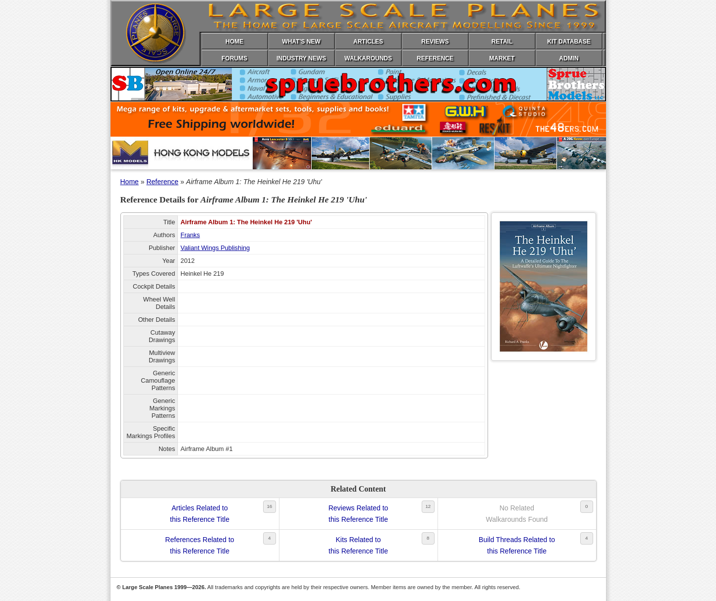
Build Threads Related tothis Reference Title (517, 545)
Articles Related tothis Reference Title (199, 513)
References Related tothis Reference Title (199, 545)
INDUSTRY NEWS (301, 58)
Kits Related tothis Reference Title (358, 545)
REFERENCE (435, 58)
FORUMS (234, 58)
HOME (234, 41)
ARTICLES (368, 41)
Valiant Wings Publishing (215, 247)
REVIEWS (434, 41)
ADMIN (568, 58)
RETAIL (502, 41)
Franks (190, 235)
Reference (162, 182)
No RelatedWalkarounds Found (517, 513)
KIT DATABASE (569, 41)
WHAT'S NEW (301, 41)
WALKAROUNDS (368, 58)
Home (129, 182)
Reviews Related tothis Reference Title (358, 513)
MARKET (501, 58)
